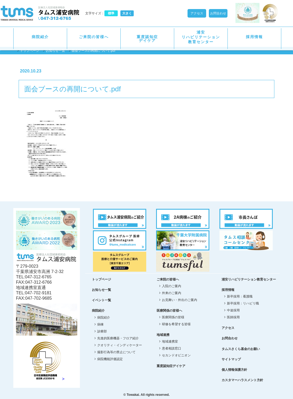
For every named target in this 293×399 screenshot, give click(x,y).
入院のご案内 (171, 286)
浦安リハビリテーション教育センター (201, 37)
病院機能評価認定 (110, 359)
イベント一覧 (101, 300)
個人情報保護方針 (234, 370)
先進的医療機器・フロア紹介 (118, 338)
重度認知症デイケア (147, 39)
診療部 (102, 331)
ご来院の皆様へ (94, 37)
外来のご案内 (171, 293)
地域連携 (163, 335)
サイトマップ (231, 359)
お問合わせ (218, 13)
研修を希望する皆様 (176, 324)
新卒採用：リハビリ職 (243, 303)
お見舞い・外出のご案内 (179, 300)
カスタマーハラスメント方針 (242, 380)
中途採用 (233, 310)
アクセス (196, 13)
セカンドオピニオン (176, 355)
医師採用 (233, 317)
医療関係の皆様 (173, 317)
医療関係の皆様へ (169, 310)
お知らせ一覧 (55, 50)
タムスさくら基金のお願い (241, 349)
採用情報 (254, 37)
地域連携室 (170, 341)
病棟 (100, 324)
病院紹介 (40, 37)
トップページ (29, 50)
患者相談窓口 (171, 348)
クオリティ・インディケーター (119, 345)
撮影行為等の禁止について (116, 352)
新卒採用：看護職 (240, 296)
